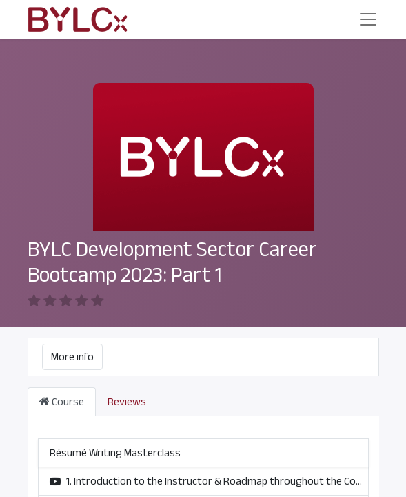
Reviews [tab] (127, 401)
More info (72, 357)
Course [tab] (61, 401)
